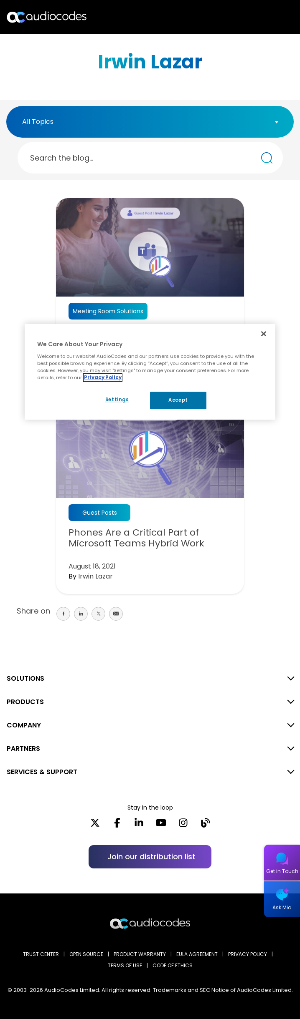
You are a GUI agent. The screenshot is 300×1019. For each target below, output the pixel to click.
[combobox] (150, 122)
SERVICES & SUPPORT (42, 772)
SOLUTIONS (25, 678)
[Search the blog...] (266, 158)
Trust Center (41, 954)
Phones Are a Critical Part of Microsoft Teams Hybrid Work (136, 538)
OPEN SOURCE (86, 954)
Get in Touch (282, 871)
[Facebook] (117, 825)
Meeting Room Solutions (108, 311)
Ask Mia (282, 907)
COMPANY (24, 725)
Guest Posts (99, 512)
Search (257, 17)
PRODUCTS (25, 702)
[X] (95, 825)
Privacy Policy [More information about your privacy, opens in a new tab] (103, 377)
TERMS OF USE (125, 965)
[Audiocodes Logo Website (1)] (47, 17)
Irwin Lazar (95, 576)
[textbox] (40, 122)
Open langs (272, 17)
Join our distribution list (151, 856)
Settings (117, 399)
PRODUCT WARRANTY (140, 954)
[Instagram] (183, 825)
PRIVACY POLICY (247, 954)
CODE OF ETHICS (173, 965)
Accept (178, 400)
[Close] (263, 334)
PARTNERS (23, 748)
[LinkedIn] (139, 825)
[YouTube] (161, 825)
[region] (150, 372)
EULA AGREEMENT (197, 954)
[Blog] (205, 825)
